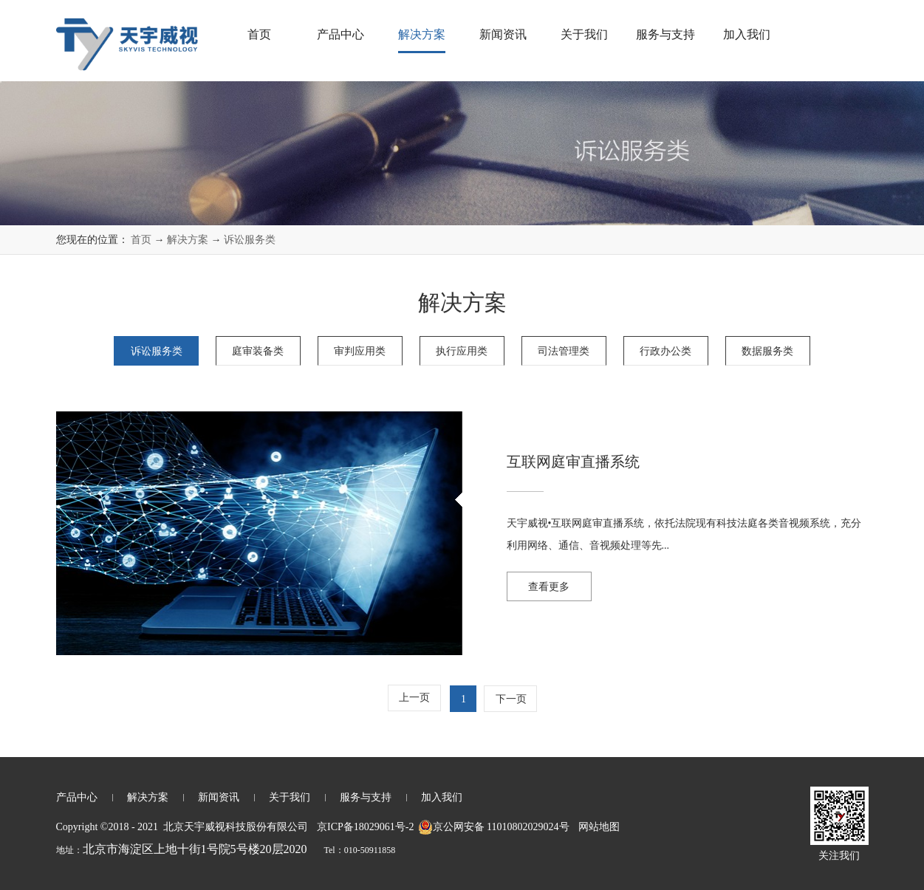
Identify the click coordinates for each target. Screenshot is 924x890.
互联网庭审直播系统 (573, 461)
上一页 (414, 697)
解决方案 (187, 239)
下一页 (511, 699)
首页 (259, 34)
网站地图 (596, 826)
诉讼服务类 (250, 239)
